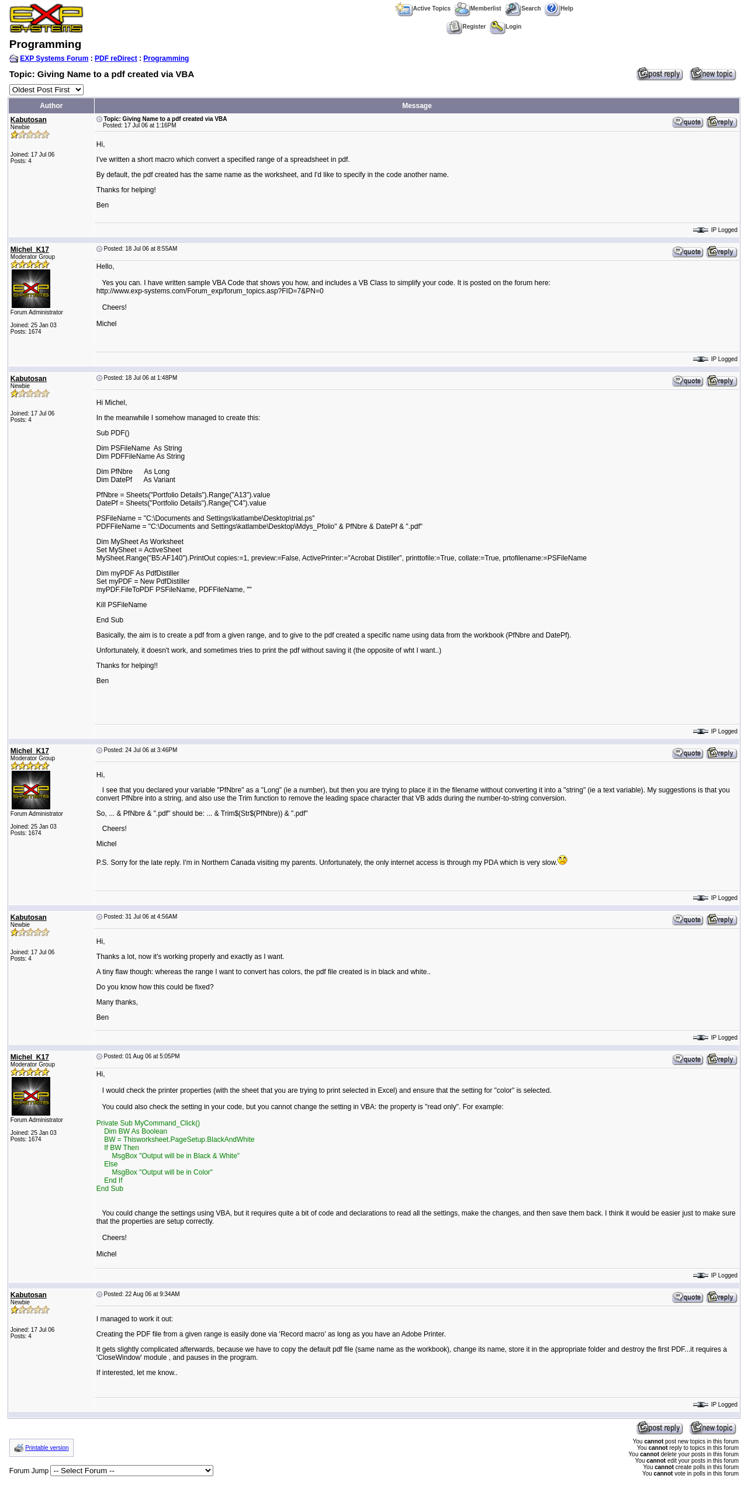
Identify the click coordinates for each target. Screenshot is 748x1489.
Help (559, 8)
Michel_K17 (30, 249)
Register (466, 26)
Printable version (46, 1448)
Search (523, 8)
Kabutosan (29, 120)
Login (505, 26)
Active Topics (423, 8)
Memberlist (478, 8)
